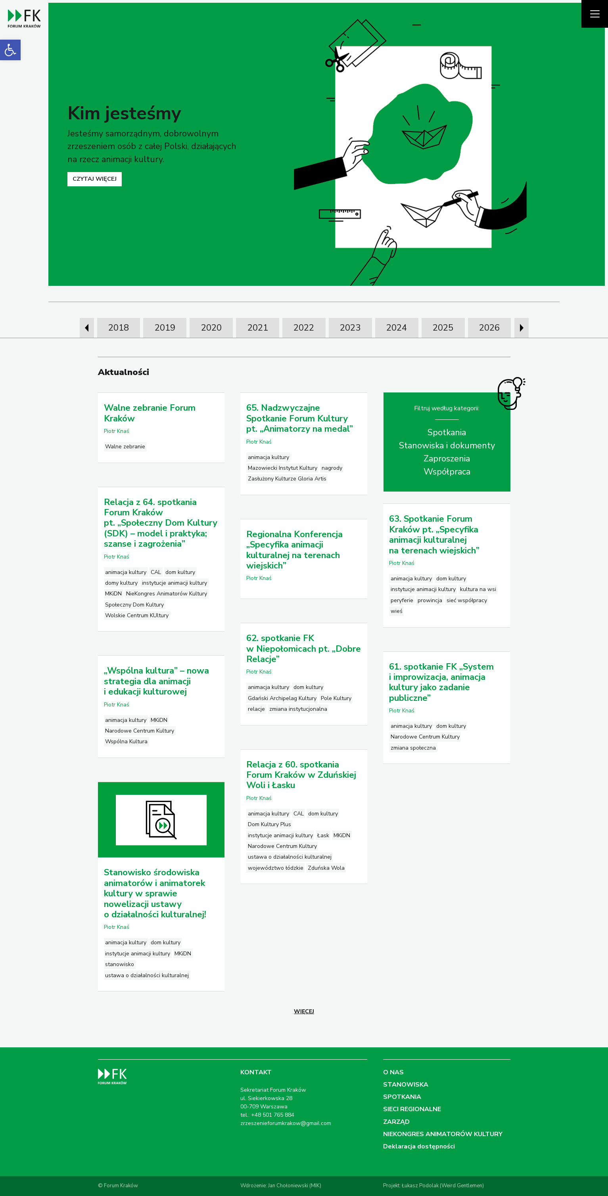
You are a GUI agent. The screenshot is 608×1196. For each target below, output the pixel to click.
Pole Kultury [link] (336, 698)
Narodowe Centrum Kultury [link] (425, 737)
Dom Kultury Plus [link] (269, 824)
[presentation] (87, 328)
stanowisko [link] (119, 964)
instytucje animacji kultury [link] (174, 583)
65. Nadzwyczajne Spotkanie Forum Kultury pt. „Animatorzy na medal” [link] (299, 418)
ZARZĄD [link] (396, 1122)
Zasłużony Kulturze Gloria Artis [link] (287, 478)
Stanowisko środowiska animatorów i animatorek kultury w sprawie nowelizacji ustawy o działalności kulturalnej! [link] (155, 893)
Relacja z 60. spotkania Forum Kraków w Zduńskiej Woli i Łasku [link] (301, 775)
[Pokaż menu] (594, 14)
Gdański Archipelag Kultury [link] (282, 698)
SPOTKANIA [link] (402, 1097)
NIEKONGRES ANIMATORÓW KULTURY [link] (443, 1134)
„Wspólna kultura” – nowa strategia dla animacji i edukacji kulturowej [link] (156, 681)
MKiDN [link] (113, 593)
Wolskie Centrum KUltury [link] (137, 615)
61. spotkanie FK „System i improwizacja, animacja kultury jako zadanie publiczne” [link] (441, 682)
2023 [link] (350, 328)
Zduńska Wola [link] (326, 868)
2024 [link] (396, 328)
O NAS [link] (393, 1072)
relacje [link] (256, 709)
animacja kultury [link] (268, 457)
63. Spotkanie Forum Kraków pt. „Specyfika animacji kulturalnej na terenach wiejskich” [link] (434, 534)
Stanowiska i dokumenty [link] (447, 446)
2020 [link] (211, 328)
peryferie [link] (402, 600)
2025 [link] (443, 328)
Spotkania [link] (447, 432)
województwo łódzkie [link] (275, 868)
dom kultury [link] (180, 572)
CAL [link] (156, 572)
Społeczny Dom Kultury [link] (134, 605)
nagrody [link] (332, 468)
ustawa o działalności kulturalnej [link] (290, 857)
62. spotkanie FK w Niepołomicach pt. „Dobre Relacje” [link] (303, 648)
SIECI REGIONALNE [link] (412, 1109)
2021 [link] (257, 328)
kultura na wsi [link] (478, 589)
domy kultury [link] (121, 583)
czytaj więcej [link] (95, 179)
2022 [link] (303, 328)
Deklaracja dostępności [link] (419, 1146)
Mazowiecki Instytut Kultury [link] (282, 468)
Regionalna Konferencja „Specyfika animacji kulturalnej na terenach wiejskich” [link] (294, 550)
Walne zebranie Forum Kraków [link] (150, 413)
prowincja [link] (430, 600)
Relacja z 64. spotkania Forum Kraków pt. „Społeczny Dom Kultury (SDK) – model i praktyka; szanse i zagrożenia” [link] (160, 523)
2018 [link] (118, 328)
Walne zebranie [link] (125, 446)
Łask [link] (323, 835)
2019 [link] (165, 328)
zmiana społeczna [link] (413, 748)
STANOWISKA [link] (405, 1084)
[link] (10, 50)
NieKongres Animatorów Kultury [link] (166, 593)
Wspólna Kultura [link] (126, 741)
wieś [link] (397, 611)
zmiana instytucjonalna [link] (298, 709)
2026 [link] (489, 328)
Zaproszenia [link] (447, 459)
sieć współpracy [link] (467, 600)
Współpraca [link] (447, 472)
